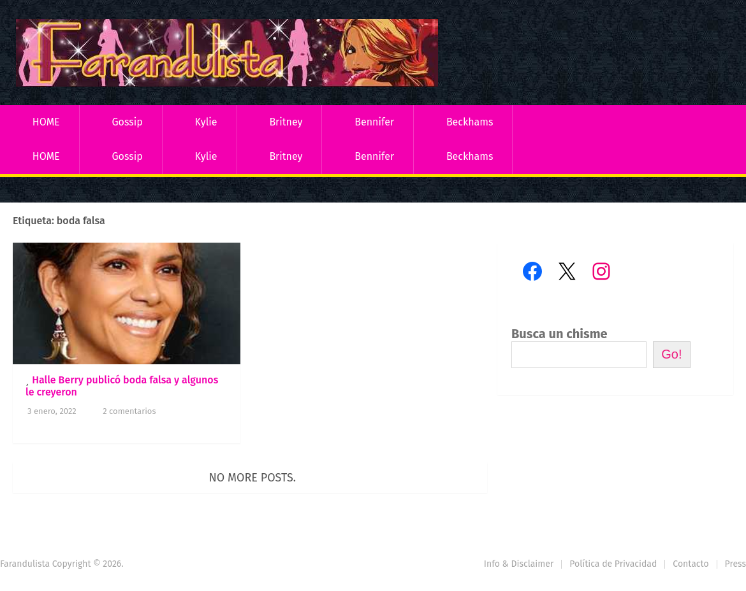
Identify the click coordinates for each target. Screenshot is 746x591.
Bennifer (374, 122)
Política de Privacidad (613, 564)
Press (735, 564)
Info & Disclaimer (519, 564)
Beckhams (470, 122)
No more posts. (252, 478)
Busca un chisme (559, 333)
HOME (46, 122)
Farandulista (25, 564)
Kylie (206, 122)
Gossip (127, 122)
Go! (671, 354)
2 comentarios (129, 411)
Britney (285, 122)
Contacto (690, 564)
